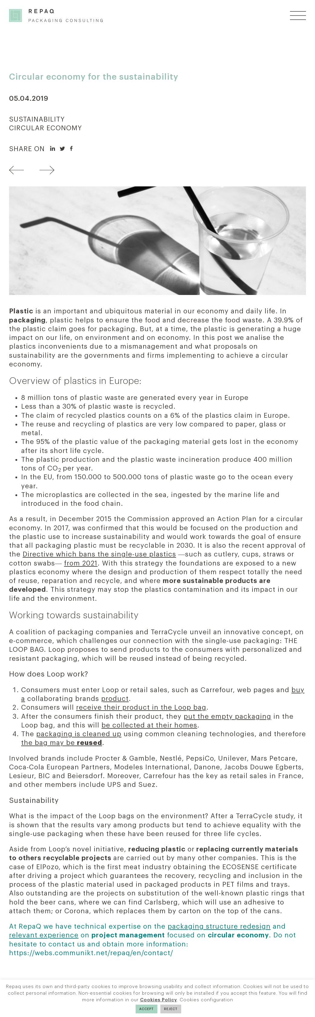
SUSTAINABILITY (37, 119)
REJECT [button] (171, 1009)
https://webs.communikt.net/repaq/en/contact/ (91, 953)
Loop (56, 674)
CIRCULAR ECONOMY (45, 128)
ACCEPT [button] (146, 1009)
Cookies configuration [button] (206, 1000)
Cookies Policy (158, 1000)
